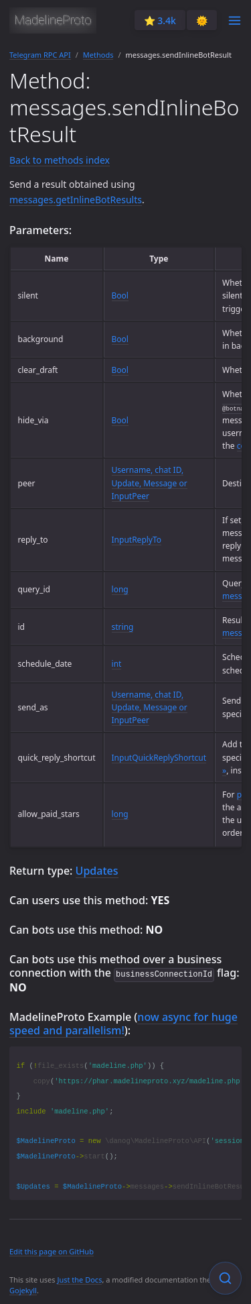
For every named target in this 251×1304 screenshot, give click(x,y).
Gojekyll (23, 1290)
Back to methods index (59, 160)
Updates (97, 870)
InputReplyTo (137, 539)
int (117, 663)
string (123, 627)
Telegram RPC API (40, 55)
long (120, 589)
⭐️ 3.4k (160, 20)
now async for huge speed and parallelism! (123, 1023)
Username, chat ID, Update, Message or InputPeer (149, 482)
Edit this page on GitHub (51, 1251)
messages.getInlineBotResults (75, 199)
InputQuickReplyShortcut (159, 757)
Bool (120, 295)
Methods (98, 55)
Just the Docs (79, 1279)
